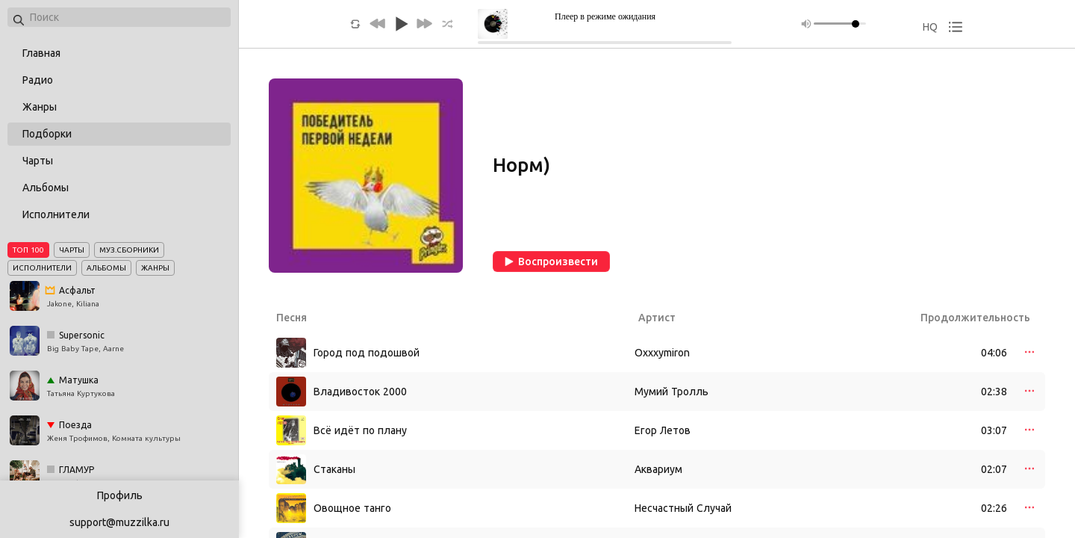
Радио (37, 80)
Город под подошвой (367, 353)
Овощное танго (352, 508)
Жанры (39, 107)
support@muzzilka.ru (119, 522)
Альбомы (45, 188)
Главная (41, 53)
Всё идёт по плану (360, 430)
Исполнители (56, 214)
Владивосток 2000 (360, 392)
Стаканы (334, 469)
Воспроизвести (551, 262)
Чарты (37, 161)
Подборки (47, 134)
